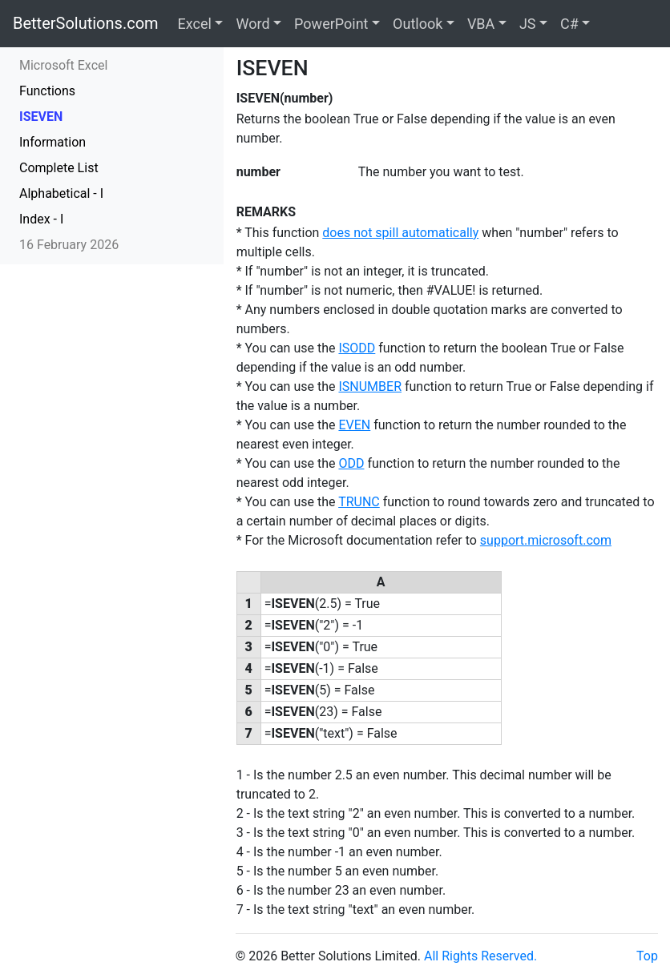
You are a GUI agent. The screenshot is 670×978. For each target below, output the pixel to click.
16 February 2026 (69, 244)
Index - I (41, 219)
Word (252, 23)
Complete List (59, 167)
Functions (47, 91)
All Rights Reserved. (480, 956)
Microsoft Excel (63, 65)
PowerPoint (331, 23)
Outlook (417, 23)
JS (527, 23)
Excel (195, 23)
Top (647, 956)
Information (52, 142)
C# (569, 23)
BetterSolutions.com (86, 23)
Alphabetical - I (61, 193)
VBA (480, 23)
